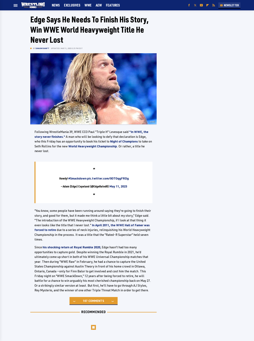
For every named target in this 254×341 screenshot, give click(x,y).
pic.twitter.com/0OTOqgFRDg (108, 178)
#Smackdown (77, 178)
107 (85, 301)
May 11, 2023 (118, 186)
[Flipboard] (207, 5)
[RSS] (213, 5)
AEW (99, 5)
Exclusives (72, 5)
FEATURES (113, 5)
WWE (88, 5)
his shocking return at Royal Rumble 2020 (71, 247)
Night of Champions (124, 141)
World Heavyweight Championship (92, 146)
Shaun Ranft (42, 48)
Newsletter (229, 5)
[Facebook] (189, 5)
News (56, 5)
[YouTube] (201, 5)
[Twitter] (195, 5)
